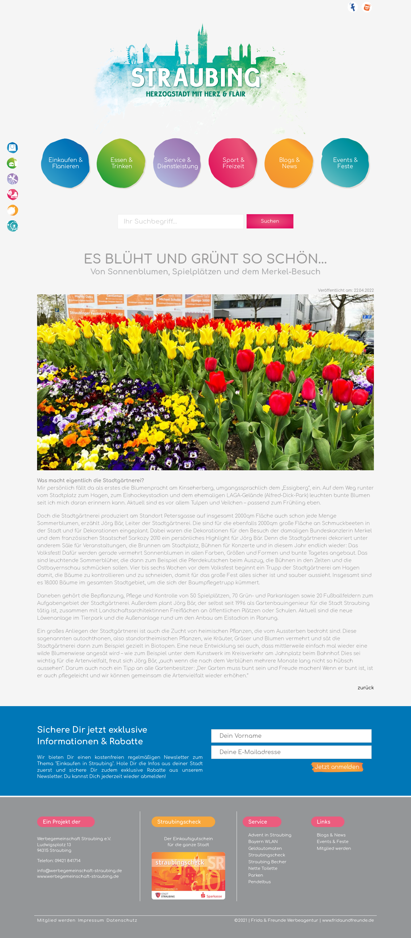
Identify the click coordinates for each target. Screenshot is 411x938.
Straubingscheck (266, 855)
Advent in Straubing (269, 835)
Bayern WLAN (263, 841)
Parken (255, 875)
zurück (366, 687)
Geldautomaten (265, 848)
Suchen (270, 221)
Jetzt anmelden (337, 767)
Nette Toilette (262, 868)
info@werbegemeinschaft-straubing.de (79, 870)
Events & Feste (332, 841)
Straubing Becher (267, 862)
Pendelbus (259, 882)
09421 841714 (67, 860)
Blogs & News (331, 835)
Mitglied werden (334, 848)
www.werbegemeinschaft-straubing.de (78, 876)
